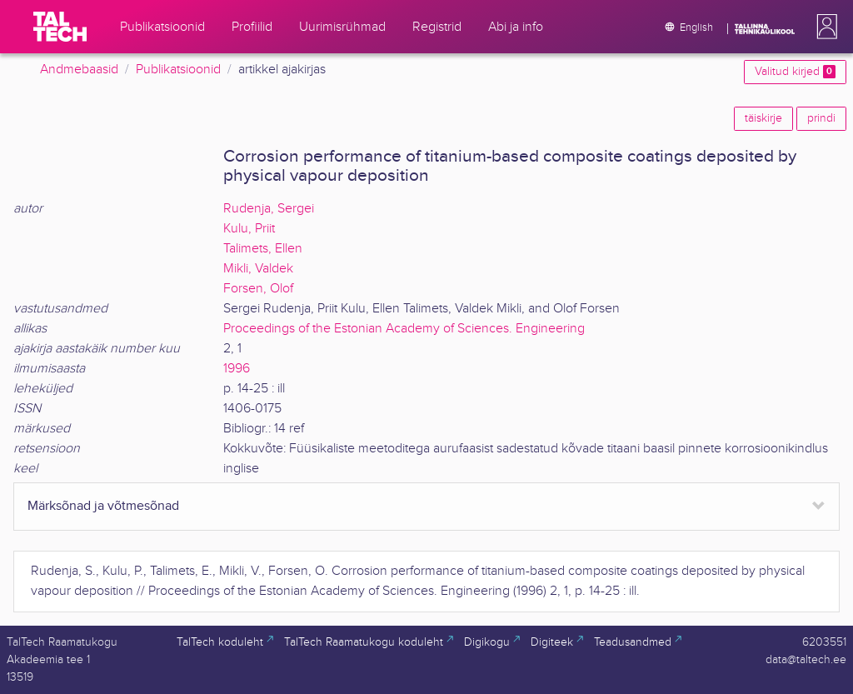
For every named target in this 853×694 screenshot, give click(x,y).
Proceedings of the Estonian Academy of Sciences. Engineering (404, 329)
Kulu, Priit (249, 229)
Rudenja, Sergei (268, 209)
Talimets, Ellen (262, 249)
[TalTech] (60, 26)
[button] (823, 26)
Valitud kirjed (795, 71)
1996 (236, 369)
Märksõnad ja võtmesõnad (103, 506)
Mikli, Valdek (258, 269)
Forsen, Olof (258, 289)
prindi (821, 118)
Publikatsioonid (178, 69)
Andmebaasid (79, 69)
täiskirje (763, 118)
